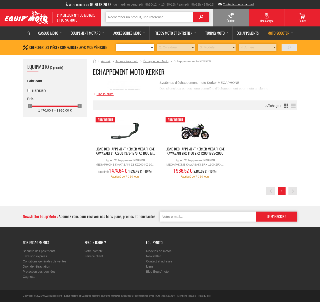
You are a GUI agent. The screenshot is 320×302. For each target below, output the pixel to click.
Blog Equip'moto (157, 271)
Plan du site (204, 295)
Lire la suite (105, 94)
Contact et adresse (159, 261)
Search (201, 17)
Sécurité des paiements (39, 251)
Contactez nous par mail (238, 4)
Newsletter (153, 256)
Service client (93, 256)
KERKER (39, 90)
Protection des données (39, 271)
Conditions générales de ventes (44, 261)
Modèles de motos (158, 251)
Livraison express (35, 256)
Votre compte (93, 251)
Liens (149, 266)
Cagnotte (29, 276)
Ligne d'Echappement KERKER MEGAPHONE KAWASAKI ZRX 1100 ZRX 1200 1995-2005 (195, 151)
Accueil (94, 61)
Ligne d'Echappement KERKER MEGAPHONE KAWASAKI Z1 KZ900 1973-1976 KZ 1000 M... (125, 151)
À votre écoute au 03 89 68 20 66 (88, 4)
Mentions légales (186, 295)
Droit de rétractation (36, 266)
